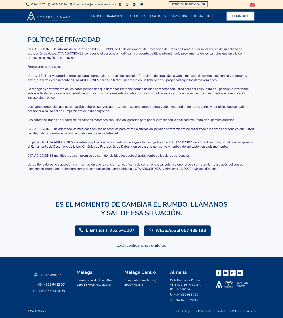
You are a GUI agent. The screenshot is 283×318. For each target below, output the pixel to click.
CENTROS (96, 16)
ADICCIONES (138, 16)
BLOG (210, 16)
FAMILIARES (158, 16)
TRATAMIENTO (116, 16)
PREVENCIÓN (178, 16)
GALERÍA (197, 16)
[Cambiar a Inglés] (252, 5)
